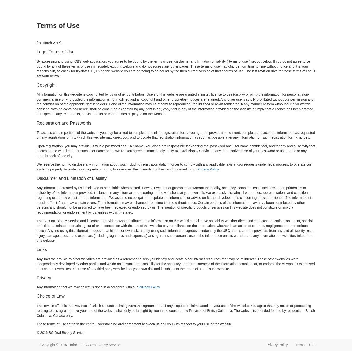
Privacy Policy (208, 169)
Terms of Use (305, 345)
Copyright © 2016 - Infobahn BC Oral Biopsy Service (80, 345)
